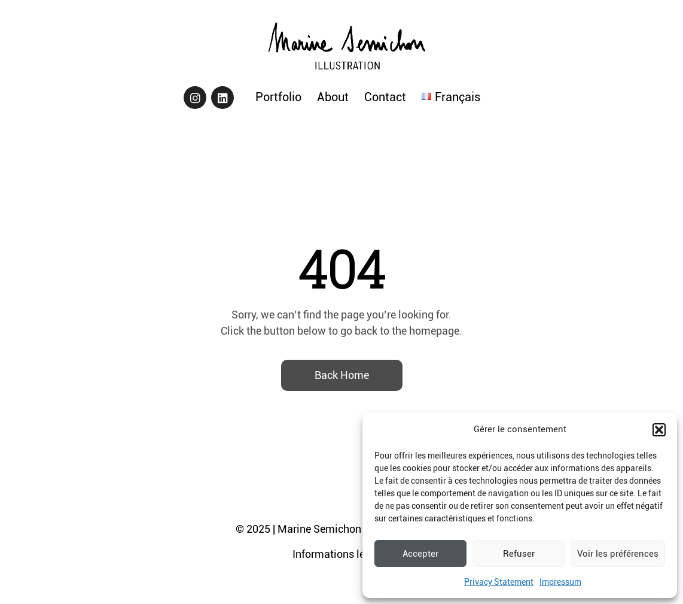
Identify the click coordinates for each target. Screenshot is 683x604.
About (333, 97)
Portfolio (278, 97)
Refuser (519, 553)
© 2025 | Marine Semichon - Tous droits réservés (351, 529)
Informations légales (341, 554)
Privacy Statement (498, 582)
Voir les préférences (617, 553)
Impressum (560, 582)
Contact (385, 97)
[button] (659, 430)
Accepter (420, 553)
